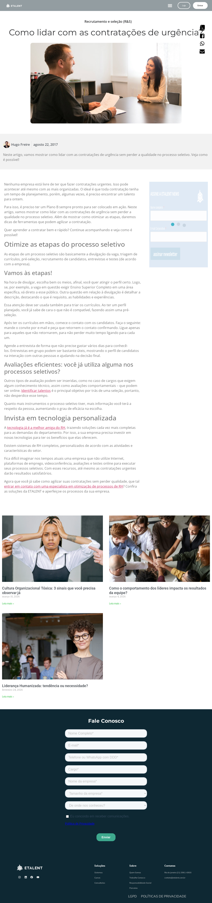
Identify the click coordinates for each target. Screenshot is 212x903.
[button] (170, 5)
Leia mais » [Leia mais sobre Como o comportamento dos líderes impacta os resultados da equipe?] (115, 603)
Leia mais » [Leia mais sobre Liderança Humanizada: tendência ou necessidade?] (8, 696)
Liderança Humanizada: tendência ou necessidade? (45, 686)
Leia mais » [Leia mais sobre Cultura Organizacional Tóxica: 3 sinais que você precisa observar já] (8, 603)
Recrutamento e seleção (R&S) (108, 21)
